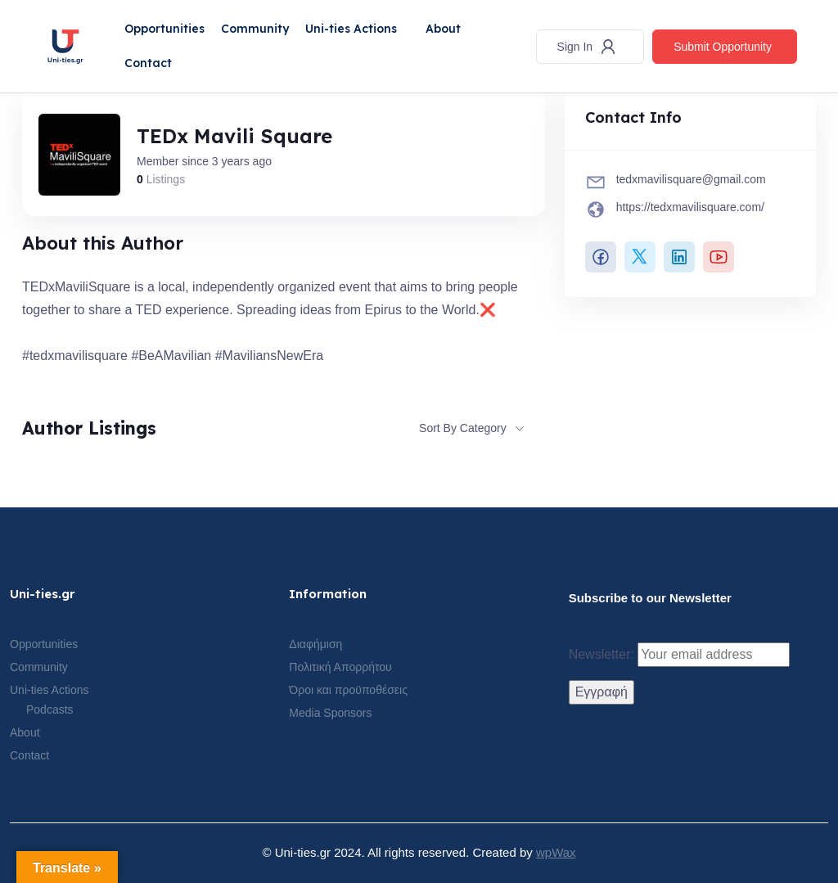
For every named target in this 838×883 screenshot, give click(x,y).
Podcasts (50, 709)
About (443, 28)
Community (255, 28)
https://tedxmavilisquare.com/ (690, 207)
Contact (148, 63)
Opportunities (164, 28)
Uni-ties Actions (351, 28)
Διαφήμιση (315, 644)
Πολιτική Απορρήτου (340, 667)
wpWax (556, 852)
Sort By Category (463, 428)
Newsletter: (679, 654)
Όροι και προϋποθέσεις (348, 689)
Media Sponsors (330, 712)
